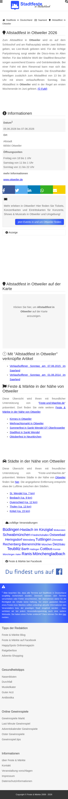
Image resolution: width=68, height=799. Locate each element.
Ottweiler (60, 477)
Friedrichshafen (40, 535)
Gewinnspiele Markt (13, 718)
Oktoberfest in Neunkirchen (25, 436)
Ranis (27, 554)
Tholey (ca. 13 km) (20, 506)
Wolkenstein (59, 530)
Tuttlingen (43, 539)
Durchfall (7, 681)
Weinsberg (29, 539)
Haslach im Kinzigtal (36, 530)
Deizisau (59, 544)
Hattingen (34, 549)
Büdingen (11, 529)
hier (17, 481)
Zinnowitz (57, 539)
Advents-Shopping (12, 655)
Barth (25, 549)
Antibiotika (8, 697)
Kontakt (6, 765)
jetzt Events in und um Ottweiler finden (39, 221)
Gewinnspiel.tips (11, 739)
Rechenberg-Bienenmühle (22, 544)
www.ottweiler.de (13, 179)
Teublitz (14, 548)
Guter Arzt (8, 692)
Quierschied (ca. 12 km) (24, 502)
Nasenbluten (9, 676)
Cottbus (46, 549)
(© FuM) (42, 88)
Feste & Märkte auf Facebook (19, 640)
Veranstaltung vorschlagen (17, 770)
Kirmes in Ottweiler (21, 418)
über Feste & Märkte (13, 760)
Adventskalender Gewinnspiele (20, 728)
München (47, 544)
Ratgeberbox (9, 650)
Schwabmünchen (16, 535)
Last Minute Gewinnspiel (16, 723)
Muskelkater (9, 687)
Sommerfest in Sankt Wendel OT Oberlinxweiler (37, 427)
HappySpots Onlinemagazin (18, 645)
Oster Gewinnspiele (13, 734)
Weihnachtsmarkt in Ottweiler (27, 423)
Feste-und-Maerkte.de (52, 402)
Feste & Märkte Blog (13, 634)
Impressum (8, 776)
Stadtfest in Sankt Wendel (25, 432)
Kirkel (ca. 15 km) (20, 511)
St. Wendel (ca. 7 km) (22, 493)
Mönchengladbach (49, 554)
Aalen (18, 554)
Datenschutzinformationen (17, 781)
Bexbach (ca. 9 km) (21, 497)
